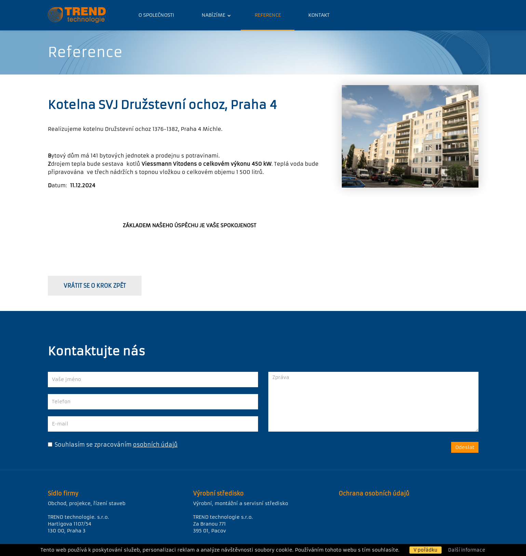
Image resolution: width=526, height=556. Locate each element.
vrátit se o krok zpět (95, 285)
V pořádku (425, 550)
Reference (268, 15)
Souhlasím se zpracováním (90, 444)
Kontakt (318, 15)
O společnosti (156, 15)
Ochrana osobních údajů (374, 493)
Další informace (466, 550)
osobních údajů (155, 444)
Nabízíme (214, 15)
